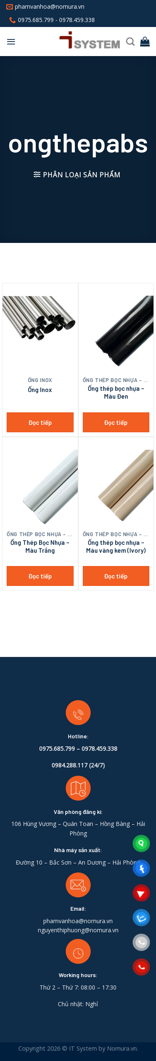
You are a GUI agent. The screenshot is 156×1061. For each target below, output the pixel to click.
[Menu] (11, 41)
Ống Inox (40, 389)
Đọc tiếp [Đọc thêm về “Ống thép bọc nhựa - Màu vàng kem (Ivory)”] (116, 576)
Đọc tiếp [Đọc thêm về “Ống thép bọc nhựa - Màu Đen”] (116, 422)
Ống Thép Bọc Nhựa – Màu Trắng (39, 546)
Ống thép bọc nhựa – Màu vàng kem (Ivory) (116, 546)
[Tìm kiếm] (130, 41)
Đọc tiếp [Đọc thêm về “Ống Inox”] (40, 422)
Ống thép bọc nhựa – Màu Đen (116, 392)
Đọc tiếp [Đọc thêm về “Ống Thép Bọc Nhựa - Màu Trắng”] (40, 576)
